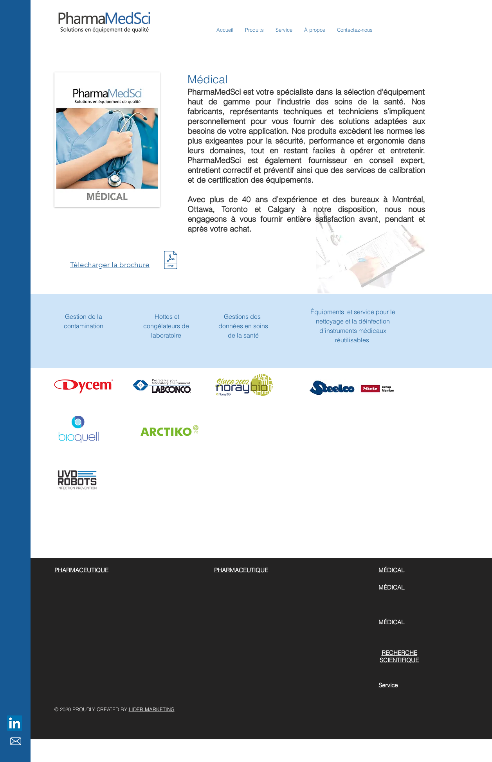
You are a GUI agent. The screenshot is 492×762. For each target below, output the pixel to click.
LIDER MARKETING (152, 709)
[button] (254, 30)
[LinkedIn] (14, 723)
